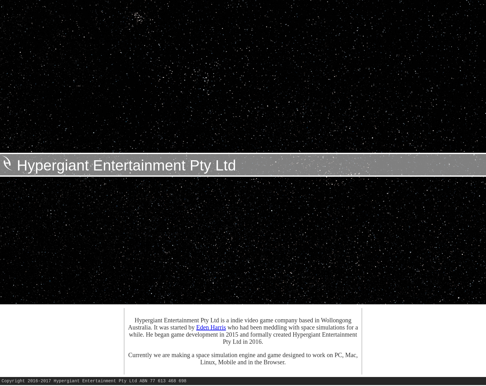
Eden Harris (211, 327)
